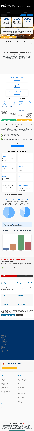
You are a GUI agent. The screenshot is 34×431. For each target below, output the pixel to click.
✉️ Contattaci (25, 275)
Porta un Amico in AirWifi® (21, 385)
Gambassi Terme (4, 335)
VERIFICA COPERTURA (9, 120)
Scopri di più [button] (4, 15)
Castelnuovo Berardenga (5, 329)
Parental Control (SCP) (4, 389)
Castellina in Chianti (4, 328)
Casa (2, 376)
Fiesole (2, 333)
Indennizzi (19, 401)
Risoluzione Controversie (21, 402)
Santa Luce (3, 352)
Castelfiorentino (4, 326)
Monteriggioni (3, 340)
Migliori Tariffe (3, 392)
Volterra (2, 356)
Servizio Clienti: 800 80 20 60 (5, 404)
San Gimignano (3, 351)
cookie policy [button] (12, 5)
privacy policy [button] (26, 3)
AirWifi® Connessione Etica (22, 380)
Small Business (3, 379)
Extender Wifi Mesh (4, 385)
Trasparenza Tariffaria (21, 397)
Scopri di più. (4, 169)
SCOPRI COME (9, 368)
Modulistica (19, 389)
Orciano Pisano (3, 344)
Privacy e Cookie (20, 394)
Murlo (2, 343)
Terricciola (3, 355)
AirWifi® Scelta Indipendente (22, 379)
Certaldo (2, 330)
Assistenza (3, 388)
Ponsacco (2, 348)
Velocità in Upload (4, 384)
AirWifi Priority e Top (4, 380)
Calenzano (3, 324)
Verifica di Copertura (21, 390)
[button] (33, 1)
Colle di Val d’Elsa (4, 332)
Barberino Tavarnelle (4, 323)
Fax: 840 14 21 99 (3, 407)
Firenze (2, 334)
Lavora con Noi (20, 384)
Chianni (2, 331)
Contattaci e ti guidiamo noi (17, 145)
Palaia (2, 345)
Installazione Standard (4, 387)
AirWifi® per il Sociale (21, 387)
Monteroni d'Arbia (4, 341)
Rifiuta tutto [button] (23, 15)
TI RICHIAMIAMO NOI (9, 37)
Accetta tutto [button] (30, 15)
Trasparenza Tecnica (21, 398)
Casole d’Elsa (3, 325)
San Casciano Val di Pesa (5, 350)
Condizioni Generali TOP (21, 393)
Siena (2, 353)
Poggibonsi (3, 347)
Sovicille (2, 354)
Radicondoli (3, 349)
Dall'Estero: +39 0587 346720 (5, 406)
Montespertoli (3, 342)
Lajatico (2, 337)
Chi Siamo (19, 376)
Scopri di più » (26, 194)
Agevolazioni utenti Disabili (5, 393)
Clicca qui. (5, 113)
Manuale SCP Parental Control (5, 391)
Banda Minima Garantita (4, 383)
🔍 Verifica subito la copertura (9, 275)
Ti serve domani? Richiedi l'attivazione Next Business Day (29, 116)
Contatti (19, 383)
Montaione (3, 338)
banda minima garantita (18, 310)
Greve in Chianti (4, 336)
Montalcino (3, 339)
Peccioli (2, 346)
